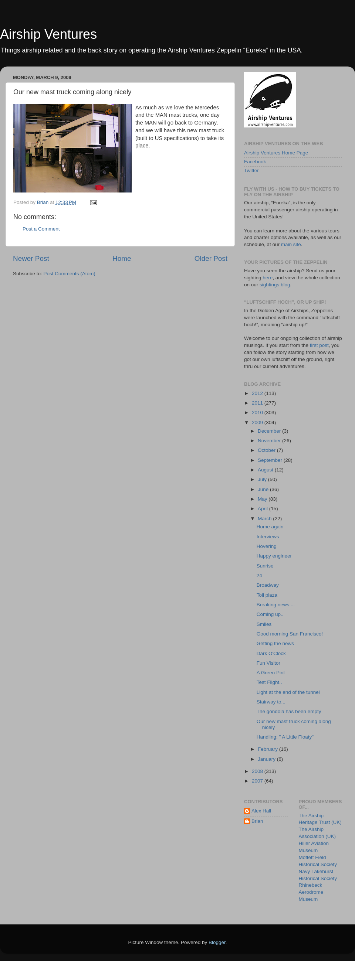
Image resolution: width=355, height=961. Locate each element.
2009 (258, 422)
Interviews (268, 536)
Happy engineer (274, 556)
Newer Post (31, 258)
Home (121, 258)
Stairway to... (271, 702)
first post (319, 345)
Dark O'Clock (271, 653)
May (263, 499)
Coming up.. (270, 614)
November (270, 440)
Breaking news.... (276, 604)
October (267, 450)
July (263, 479)
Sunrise (265, 566)
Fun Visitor (268, 663)
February (268, 749)
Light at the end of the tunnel (288, 692)
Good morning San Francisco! (290, 634)
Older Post (211, 258)
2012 (258, 393)
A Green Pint (271, 672)
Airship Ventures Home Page (276, 153)
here (268, 277)
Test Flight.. (269, 682)
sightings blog (275, 284)
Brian (257, 821)
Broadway (268, 585)
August (266, 470)
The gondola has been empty (289, 711)
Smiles (264, 624)
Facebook (255, 161)
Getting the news (275, 643)
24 (259, 575)
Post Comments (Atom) (69, 273)
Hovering (267, 546)
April (263, 508)
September (271, 460)
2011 (258, 403)
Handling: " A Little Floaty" (285, 737)
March (265, 518)
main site (291, 244)
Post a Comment (41, 229)
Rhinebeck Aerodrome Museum (311, 892)
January (267, 759)
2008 (258, 771)
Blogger (217, 942)
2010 (258, 412)
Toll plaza (267, 595)
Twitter (251, 170)
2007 (258, 781)
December (270, 431)
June (264, 489)
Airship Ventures (48, 34)
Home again (270, 526)
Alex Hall (261, 811)
